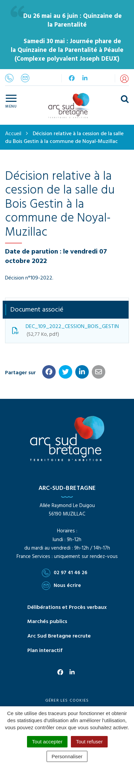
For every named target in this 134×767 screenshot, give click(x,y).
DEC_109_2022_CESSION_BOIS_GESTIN (65, 330)
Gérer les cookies (67, 700)
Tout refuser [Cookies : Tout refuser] (89, 741)
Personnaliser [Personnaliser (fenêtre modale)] (67, 756)
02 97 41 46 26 (64, 572)
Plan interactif (44, 650)
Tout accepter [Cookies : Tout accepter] (47, 741)
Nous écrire (61, 585)
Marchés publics (47, 621)
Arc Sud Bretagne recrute (59, 636)
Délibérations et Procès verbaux (67, 607)
